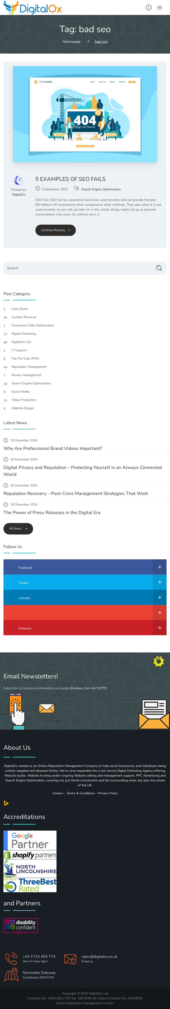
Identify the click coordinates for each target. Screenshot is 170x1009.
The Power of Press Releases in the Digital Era (51, 512)
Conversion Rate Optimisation (35, 325)
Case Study (22, 309)
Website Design (25, 408)
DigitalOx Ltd (23, 342)
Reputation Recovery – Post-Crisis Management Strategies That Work (75, 493)
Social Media (22, 391)
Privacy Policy (108, 793)
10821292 (55, 998)
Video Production (26, 400)
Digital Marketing (26, 334)
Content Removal (26, 317)
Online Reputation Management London (85, 1003)
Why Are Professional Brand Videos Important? (52, 448)
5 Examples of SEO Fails (70, 179)
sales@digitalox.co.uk (99, 956)
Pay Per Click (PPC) (27, 358)
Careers (58, 793)
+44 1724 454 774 (39, 956)
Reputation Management (31, 367)
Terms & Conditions (81, 793)
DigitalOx (19, 194)
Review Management (28, 375)
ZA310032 (135, 998)
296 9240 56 (87, 998)
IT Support (21, 350)
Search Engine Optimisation (101, 189)
